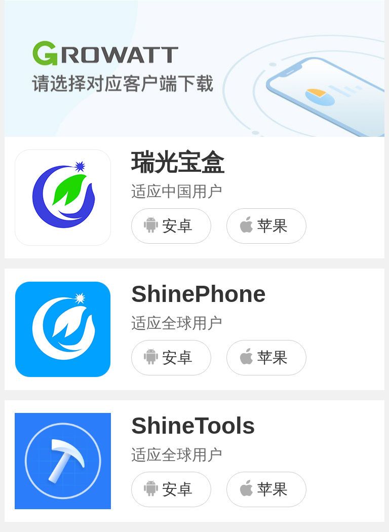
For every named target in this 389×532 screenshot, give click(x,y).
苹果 (263, 225)
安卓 (167, 225)
